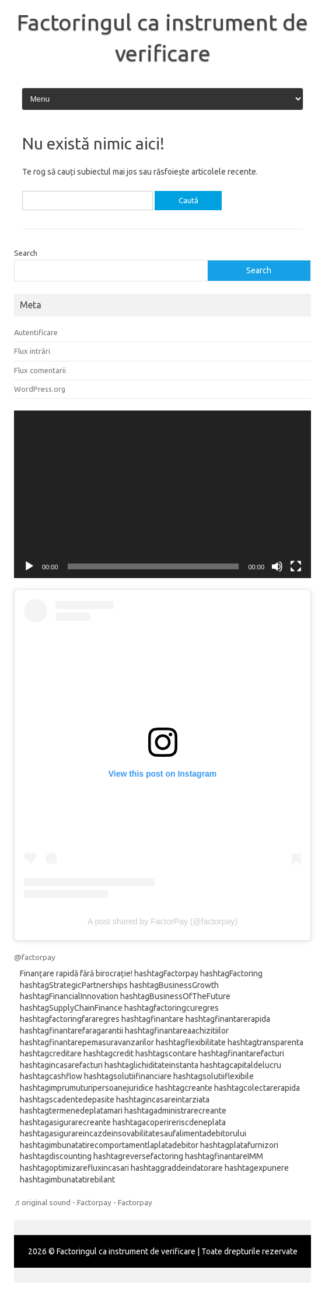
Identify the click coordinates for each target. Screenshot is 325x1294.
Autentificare (36, 332)
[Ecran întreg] (296, 566)
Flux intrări (32, 351)
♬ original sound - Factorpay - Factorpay (83, 1202)
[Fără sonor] (277, 566)
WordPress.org (39, 389)
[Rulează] (29, 566)
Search (25, 253)
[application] (162, 494)
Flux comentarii (40, 370)
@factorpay (34, 957)
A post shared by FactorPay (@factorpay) (162, 921)
